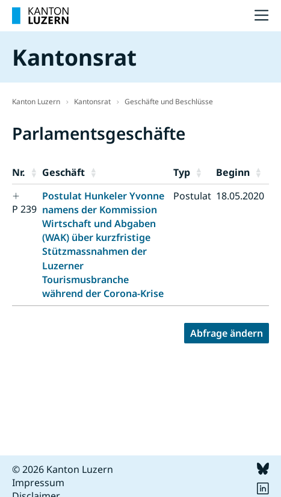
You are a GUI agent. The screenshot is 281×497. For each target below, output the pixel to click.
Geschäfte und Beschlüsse (169, 101)
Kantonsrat (92, 101)
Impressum (38, 482)
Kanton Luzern (36, 101)
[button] (33, 172)
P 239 (24, 209)
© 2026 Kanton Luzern (62, 469)
